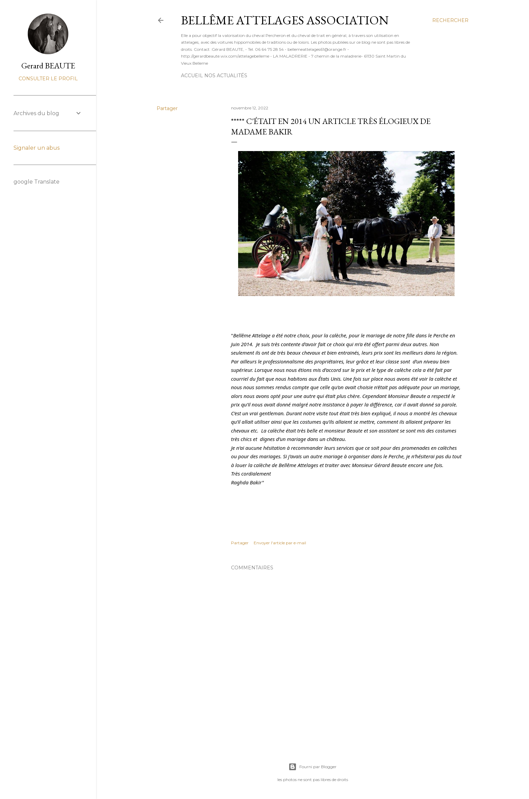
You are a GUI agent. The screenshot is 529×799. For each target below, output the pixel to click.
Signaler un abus (37, 148)
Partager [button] (167, 108)
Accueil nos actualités (214, 75)
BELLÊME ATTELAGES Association (285, 20)
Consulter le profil (48, 79)
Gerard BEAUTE (48, 65)
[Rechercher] (450, 20)
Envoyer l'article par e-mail (280, 542)
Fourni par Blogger (313, 767)
